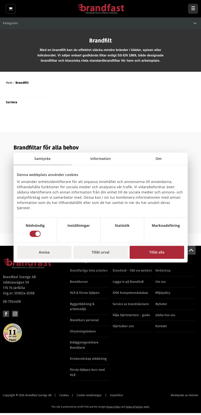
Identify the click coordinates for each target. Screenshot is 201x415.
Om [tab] (159, 158)
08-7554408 (12, 304)
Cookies (64, 397)
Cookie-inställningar (89, 397)
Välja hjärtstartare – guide (131, 317)
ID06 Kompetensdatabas (130, 295)
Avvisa (44, 252)
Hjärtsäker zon (123, 328)
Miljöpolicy (162, 295)
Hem (9, 84)
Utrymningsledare (83, 333)
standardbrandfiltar (104, 63)
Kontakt (161, 328)
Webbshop (163, 272)
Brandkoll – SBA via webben (132, 272)
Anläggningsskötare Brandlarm (84, 347)
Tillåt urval (100, 252)
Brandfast (163, 263)
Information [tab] (100, 158)
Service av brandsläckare (131, 306)
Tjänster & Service (127, 263)
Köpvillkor (116, 397)
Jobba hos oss (165, 317)
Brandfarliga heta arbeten (89, 272)
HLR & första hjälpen (84, 295)
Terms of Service (134, 409)
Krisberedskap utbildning (88, 360)
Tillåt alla (156, 252)
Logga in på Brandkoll (128, 284)
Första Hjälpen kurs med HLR (87, 374)
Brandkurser (79, 284)
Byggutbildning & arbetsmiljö (82, 308)
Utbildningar (80, 263)
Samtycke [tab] (42, 158)
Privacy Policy (113, 409)
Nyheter (161, 306)
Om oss (160, 284)
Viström (193, 397)
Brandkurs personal (84, 322)
